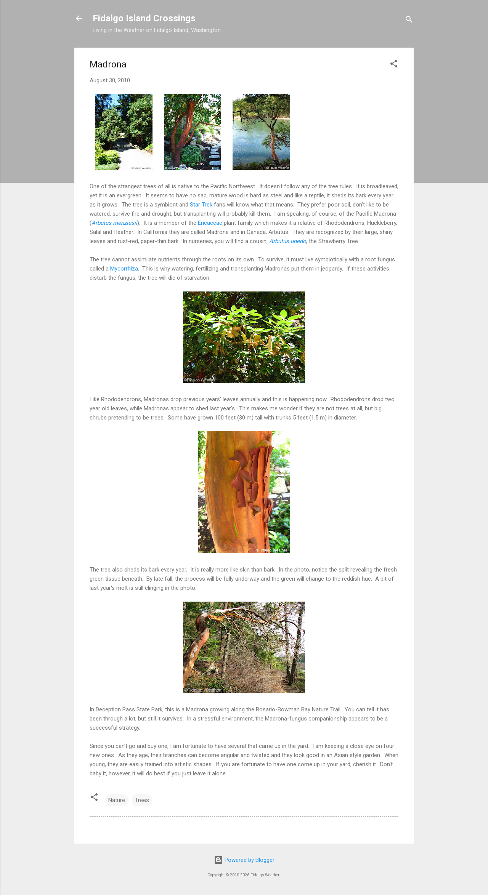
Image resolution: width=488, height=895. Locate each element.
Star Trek (201, 204)
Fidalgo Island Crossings (144, 18)
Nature (116, 800)
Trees (142, 800)
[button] (393, 65)
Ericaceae (210, 222)
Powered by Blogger (244, 860)
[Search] (409, 20)
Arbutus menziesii (114, 222)
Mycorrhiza (124, 268)
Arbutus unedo (287, 241)
